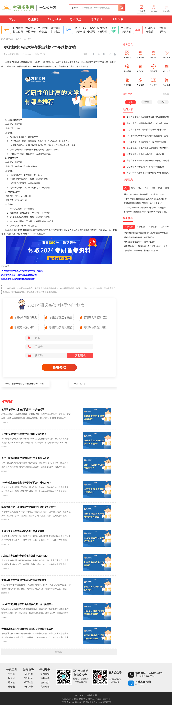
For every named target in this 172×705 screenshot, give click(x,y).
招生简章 (55, 27)
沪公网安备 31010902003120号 (97, 702)
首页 (12, 19)
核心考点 (45, 682)
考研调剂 (126, 31)
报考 (133, 188)
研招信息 (150, 27)
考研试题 (75, 19)
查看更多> (167, 94)
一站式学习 (47, 8)
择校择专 (30, 31)
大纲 (146, 188)
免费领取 (59, 367)
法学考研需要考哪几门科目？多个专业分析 (143, 203)
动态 (126, 188)
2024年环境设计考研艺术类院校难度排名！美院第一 (27, 604)
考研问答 (117, 19)
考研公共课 (54, 19)
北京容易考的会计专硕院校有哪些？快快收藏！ (25, 555)
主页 (18, 39)
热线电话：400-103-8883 (149, 673)
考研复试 (126, 27)
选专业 (11, 686)
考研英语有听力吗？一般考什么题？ (140, 242)
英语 (84, 27)
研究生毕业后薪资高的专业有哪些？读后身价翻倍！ (147, 212)
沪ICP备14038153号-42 (71, 702)
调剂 (167, 188)
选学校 (11, 682)
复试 (160, 188)
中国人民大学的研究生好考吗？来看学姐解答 (24, 580)
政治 (77, 27)
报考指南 (18, 27)
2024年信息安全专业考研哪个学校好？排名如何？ (26, 482)
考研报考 (33, 19)
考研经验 (28, 678)
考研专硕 (80, 31)
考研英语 (129, 227)
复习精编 (45, 674)
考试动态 (30, 27)
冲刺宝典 (45, 678)
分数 (153, 188)
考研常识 (28, 674)
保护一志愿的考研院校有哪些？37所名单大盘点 (33, 384)
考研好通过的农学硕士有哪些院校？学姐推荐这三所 (27, 629)
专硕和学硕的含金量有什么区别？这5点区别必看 (145, 199)
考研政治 (141, 227)
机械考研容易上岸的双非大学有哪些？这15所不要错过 (28, 507)
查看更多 (59, 652)
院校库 (162, 27)
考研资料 (102, 31)
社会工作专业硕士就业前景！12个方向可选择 (144, 194)
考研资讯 (96, 19)
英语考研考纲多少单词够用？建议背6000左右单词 (146, 233)
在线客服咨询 (143, 682)
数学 (92, 27)
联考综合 (102, 27)
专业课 (91, 31)
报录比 (162, 31)
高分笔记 (45, 686)
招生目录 (18, 31)
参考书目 (55, 31)
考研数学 (153, 227)
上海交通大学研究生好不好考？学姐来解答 (22, 531)
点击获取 (80, 355)
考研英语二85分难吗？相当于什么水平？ (142, 251)
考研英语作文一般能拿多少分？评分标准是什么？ (146, 246)
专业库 (150, 31)
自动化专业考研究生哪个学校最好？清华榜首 (24, 434)
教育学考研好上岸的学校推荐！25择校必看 (22, 409)
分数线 (43, 31)
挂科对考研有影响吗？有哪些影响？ (140, 237)
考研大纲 (43, 27)
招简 (140, 188)
